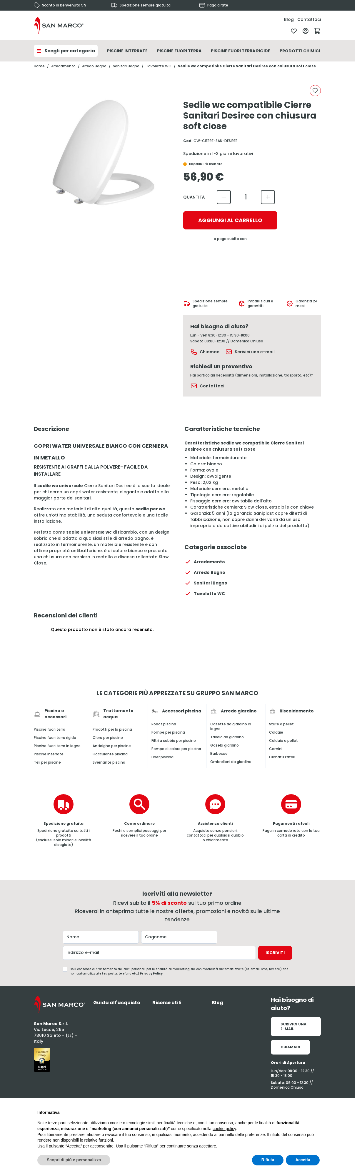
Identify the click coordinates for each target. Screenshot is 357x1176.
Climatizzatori (282, 757)
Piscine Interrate (127, 51)
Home (39, 66)
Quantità (194, 197)
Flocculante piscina (110, 754)
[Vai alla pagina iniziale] (59, 25)
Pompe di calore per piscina (176, 749)
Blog (289, 19)
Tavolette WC (158, 66)
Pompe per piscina (168, 732)
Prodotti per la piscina (112, 729)
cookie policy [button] (224, 1128)
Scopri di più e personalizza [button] (74, 1159)
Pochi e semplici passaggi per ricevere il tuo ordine (139, 833)
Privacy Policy (151, 973)
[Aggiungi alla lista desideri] (315, 90)
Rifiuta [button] (267, 1159)
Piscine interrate (49, 754)
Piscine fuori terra (49, 729)
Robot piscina (163, 724)
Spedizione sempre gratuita (145, 5)
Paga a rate (217, 5)
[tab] (118, 1003)
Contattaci (309, 19)
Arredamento (63, 66)
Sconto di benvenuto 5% (64, 5)
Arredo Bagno (94, 66)
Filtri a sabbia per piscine (173, 740)
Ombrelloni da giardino (230, 761)
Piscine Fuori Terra (179, 51)
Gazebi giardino (224, 745)
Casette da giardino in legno (230, 726)
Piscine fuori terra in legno (57, 746)
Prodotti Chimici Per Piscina (313, 51)
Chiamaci (205, 351)
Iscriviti (275, 953)
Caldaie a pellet (283, 740)
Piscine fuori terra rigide (55, 737)
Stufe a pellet (281, 724)
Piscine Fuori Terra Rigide (240, 51)
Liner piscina (162, 757)
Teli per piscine (47, 762)
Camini (275, 749)
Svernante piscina (109, 762)
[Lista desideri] (293, 30)
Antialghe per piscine (112, 746)
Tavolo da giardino (227, 737)
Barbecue (219, 753)
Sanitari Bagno (126, 66)
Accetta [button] (302, 1159)
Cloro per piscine (108, 737)
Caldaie (276, 732)
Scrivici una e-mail (250, 351)
